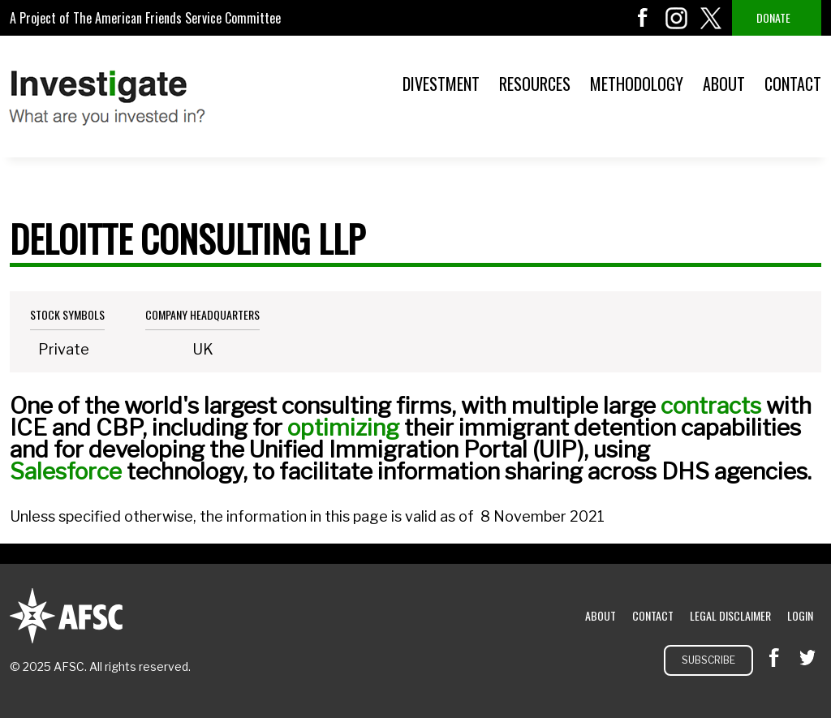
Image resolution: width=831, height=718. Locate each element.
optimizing (343, 427)
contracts (711, 405)
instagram (677, 18)
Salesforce (66, 471)
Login (800, 615)
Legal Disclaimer (730, 615)
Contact (792, 83)
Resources (535, 83)
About (724, 83)
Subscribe (708, 660)
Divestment (441, 83)
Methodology (636, 83)
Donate (773, 17)
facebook (643, 18)
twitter (711, 18)
